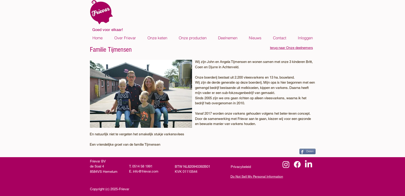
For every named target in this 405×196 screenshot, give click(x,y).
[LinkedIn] (308, 164)
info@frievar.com (145, 171)
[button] (125, 38)
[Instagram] (285, 164)
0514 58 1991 (142, 166)
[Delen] (307, 151)
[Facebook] (297, 164)
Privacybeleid (241, 167)
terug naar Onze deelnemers (291, 48)
